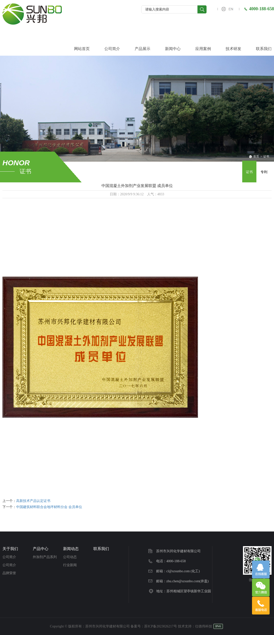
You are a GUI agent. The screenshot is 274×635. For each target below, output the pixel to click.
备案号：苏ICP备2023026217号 (154, 626)
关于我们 (10, 549)
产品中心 (40, 549)
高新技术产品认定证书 (33, 501)
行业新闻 (70, 565)
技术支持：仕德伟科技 (195, 626)
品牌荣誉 (9, 573)
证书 (266, 156)
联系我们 (101, 549)
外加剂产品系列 (45, 557)
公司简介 (9, 557)
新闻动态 (71, 549)
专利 (264, 172)
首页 (254, 156)
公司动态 (70, 557)
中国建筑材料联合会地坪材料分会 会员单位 (49, 507)
